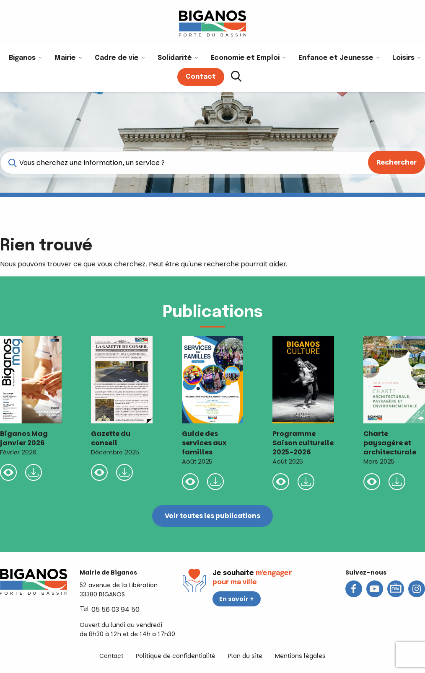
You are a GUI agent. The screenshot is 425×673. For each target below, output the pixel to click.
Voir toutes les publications (212, 516)
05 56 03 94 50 (115, 609)
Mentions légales (300, 656)
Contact (111, 656)
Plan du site (245, 656)
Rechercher (396, 162)
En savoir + (236, 599)
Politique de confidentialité (175, 656)
